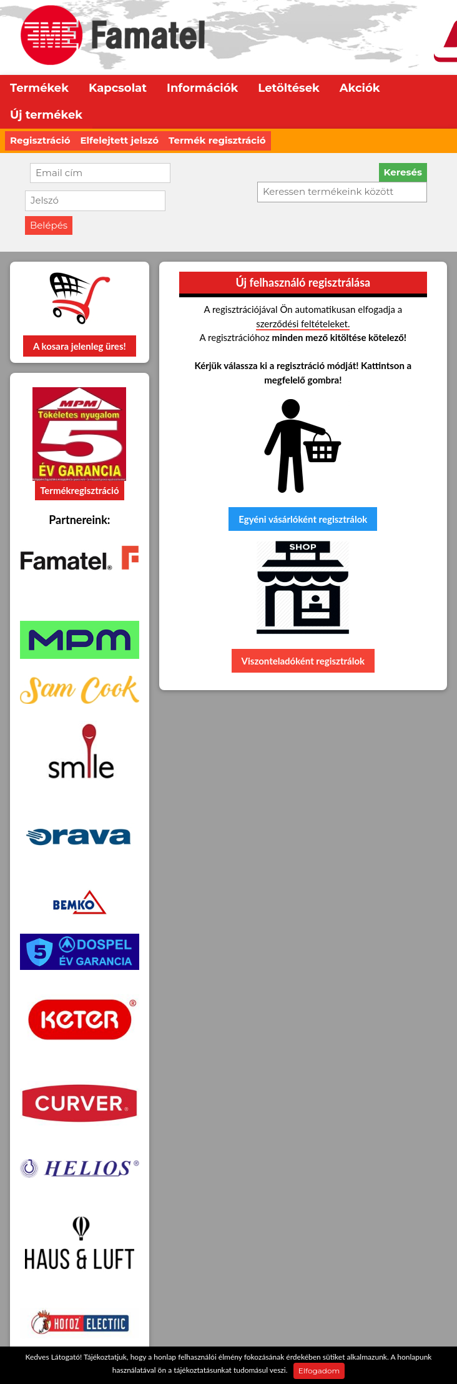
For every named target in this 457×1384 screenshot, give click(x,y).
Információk (202, 88)
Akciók (360, 88)
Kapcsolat (118, 88)
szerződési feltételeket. (303, 323)
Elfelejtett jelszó (120, 140)
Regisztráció (40, 140)
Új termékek (46, 115)
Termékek (39, 88)
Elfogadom (319, 1370)
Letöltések (289, 88)
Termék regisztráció (217, 140)
